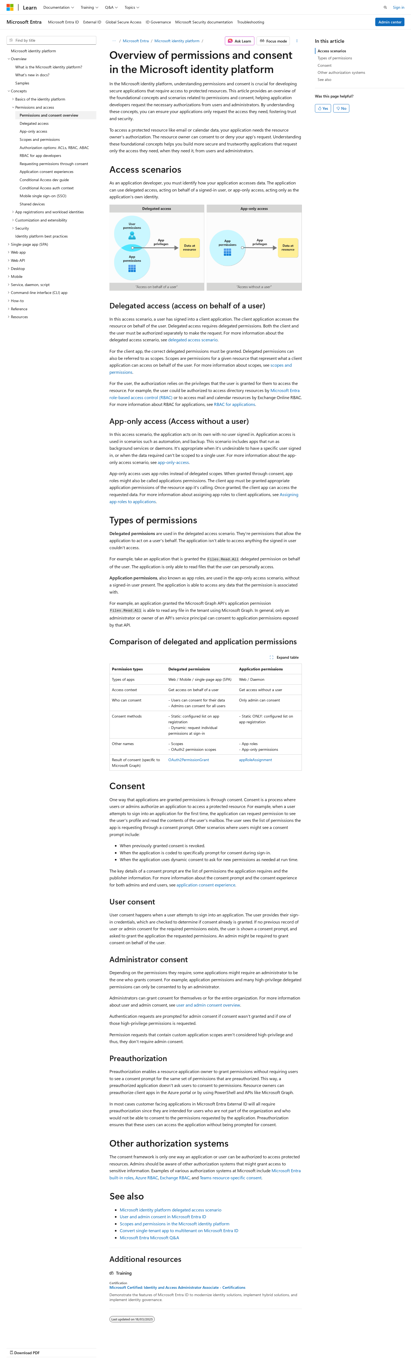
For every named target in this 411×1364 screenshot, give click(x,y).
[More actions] (297, 41)
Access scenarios (332, 50)
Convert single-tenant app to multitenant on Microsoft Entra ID (179, 1230)
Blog (255, 1347)
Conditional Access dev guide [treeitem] (44, 179)
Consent (325, 65)
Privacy (300, 1347)
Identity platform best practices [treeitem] (41, 236)
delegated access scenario (193, 339)
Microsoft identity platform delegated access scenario (170, 1210)
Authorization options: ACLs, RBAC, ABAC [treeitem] (54, 147)
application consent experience (206, 885)
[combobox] (51, 40)
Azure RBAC (146, 1177)
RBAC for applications (234, 404)
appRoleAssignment (255, 759)
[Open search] (385, 7)
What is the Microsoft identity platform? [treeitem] (48, 66)
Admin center (390, 22)
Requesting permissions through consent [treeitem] (54, 163)
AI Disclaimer (198, 1347)
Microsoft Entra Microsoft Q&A (149, 1237)
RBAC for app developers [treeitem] (40, 155)
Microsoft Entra (136, 40)
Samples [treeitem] (22, 83)
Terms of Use (327, 1347)
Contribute (278, 1347)
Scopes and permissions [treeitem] (40, 139)
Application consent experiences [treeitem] (46, 171)
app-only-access (173, 462)
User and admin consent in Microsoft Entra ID (163, 1216)
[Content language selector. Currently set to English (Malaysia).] (28, 1346)
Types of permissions (335, 57)
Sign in (398, 7)
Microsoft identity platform (176, 40)
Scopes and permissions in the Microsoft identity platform (175, 1223)
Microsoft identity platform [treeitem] (33, 50)
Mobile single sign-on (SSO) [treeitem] (43, 195)
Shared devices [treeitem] (32, 203)
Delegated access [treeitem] (34, 123)
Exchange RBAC (175, 1177)
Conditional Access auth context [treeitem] (47, 187)
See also (324, 79)
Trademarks (354, 1347)
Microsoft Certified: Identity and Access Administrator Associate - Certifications (177, 1287)
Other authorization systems (341, 72)
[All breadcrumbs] (114, 41)
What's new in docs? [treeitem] (32, 74)
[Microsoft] (10, 7)
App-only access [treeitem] (33, 131)
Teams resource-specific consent (230, 1177)
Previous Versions (230, 1347)
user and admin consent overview (208, 1005)
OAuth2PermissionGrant (188, 759)
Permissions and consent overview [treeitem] (49, 115)
